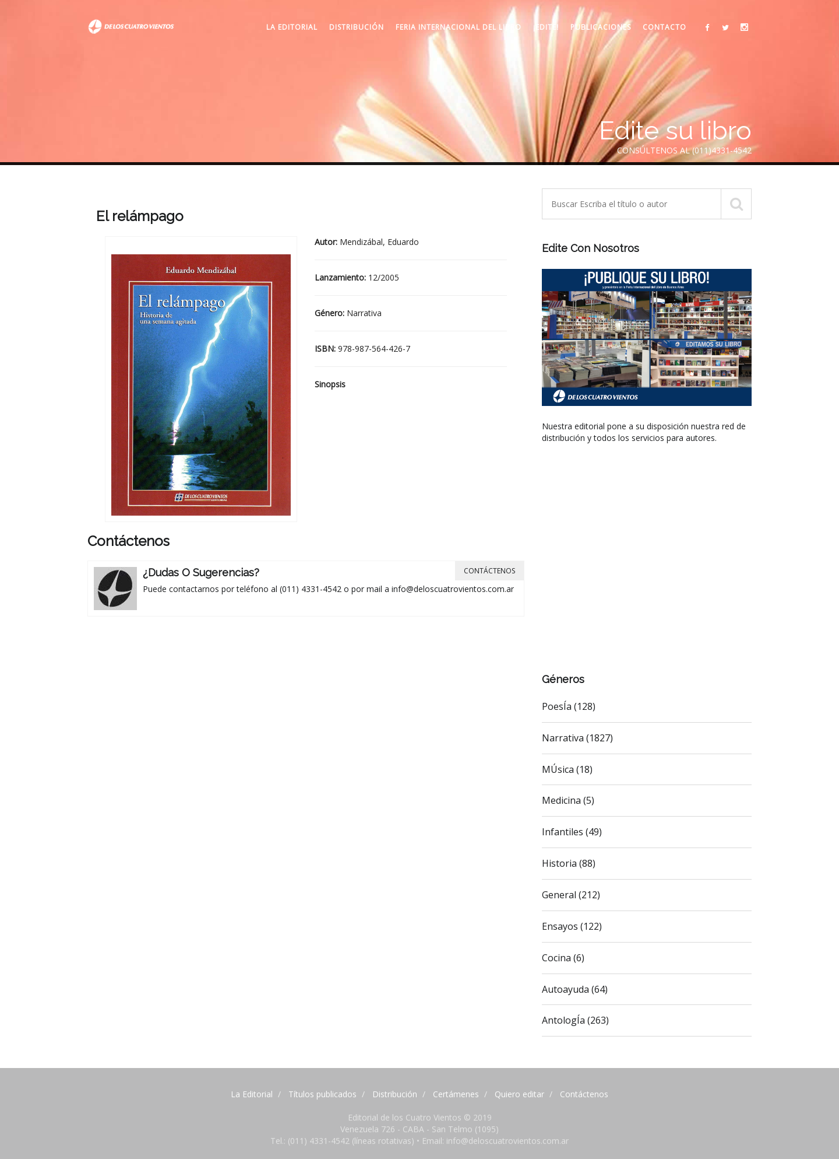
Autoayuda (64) (575, 989)
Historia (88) (568, 863)
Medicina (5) (568, 800)
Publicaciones (600, 27)
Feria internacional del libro (458, 27)
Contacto (664, 27)
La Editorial (292, 27)
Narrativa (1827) (577, 737)
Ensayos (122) (572, 926)
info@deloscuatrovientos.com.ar (453, 588)
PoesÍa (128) (568, 706)
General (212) (571, 894)
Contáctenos (489, 571)
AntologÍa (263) (575, 1020)
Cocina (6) (563, 957)
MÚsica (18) (567, 769)
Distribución (356, 27)
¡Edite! (546, 27)
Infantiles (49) (572, 831)
